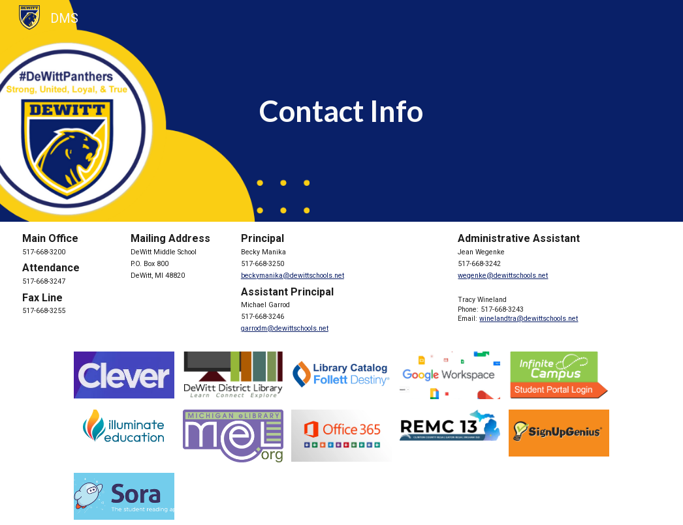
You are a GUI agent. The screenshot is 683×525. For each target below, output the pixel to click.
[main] (342, 111)
